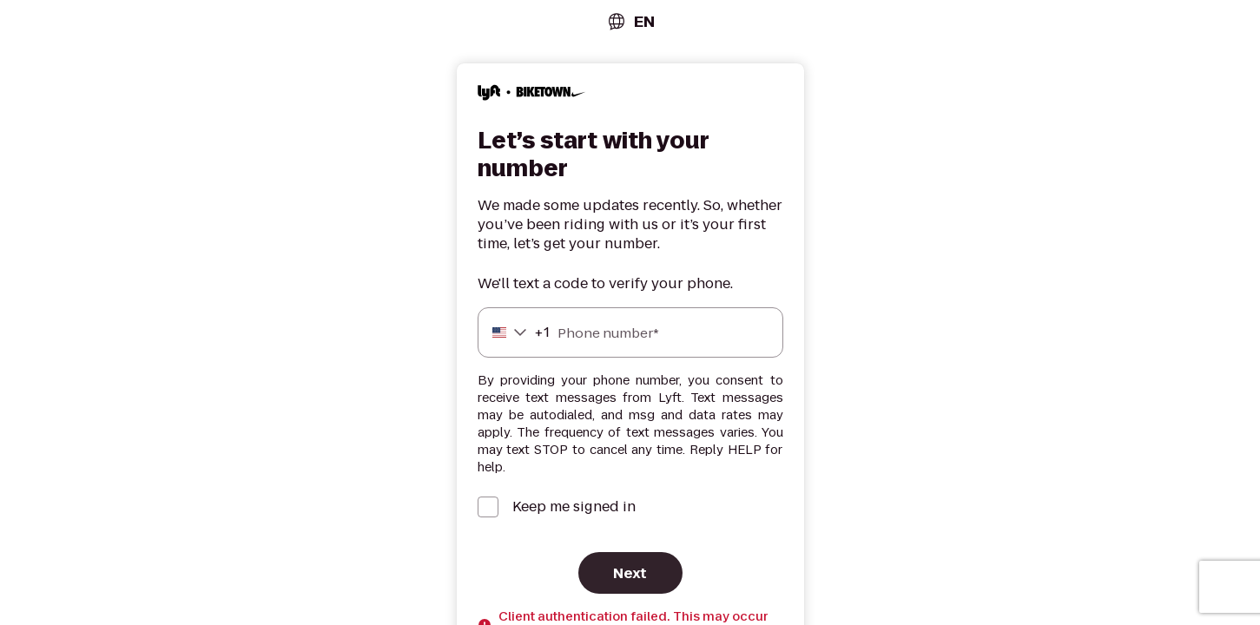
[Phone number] (630, 332)
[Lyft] (532, 95)
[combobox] (630, 21)
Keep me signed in (574, 506)
